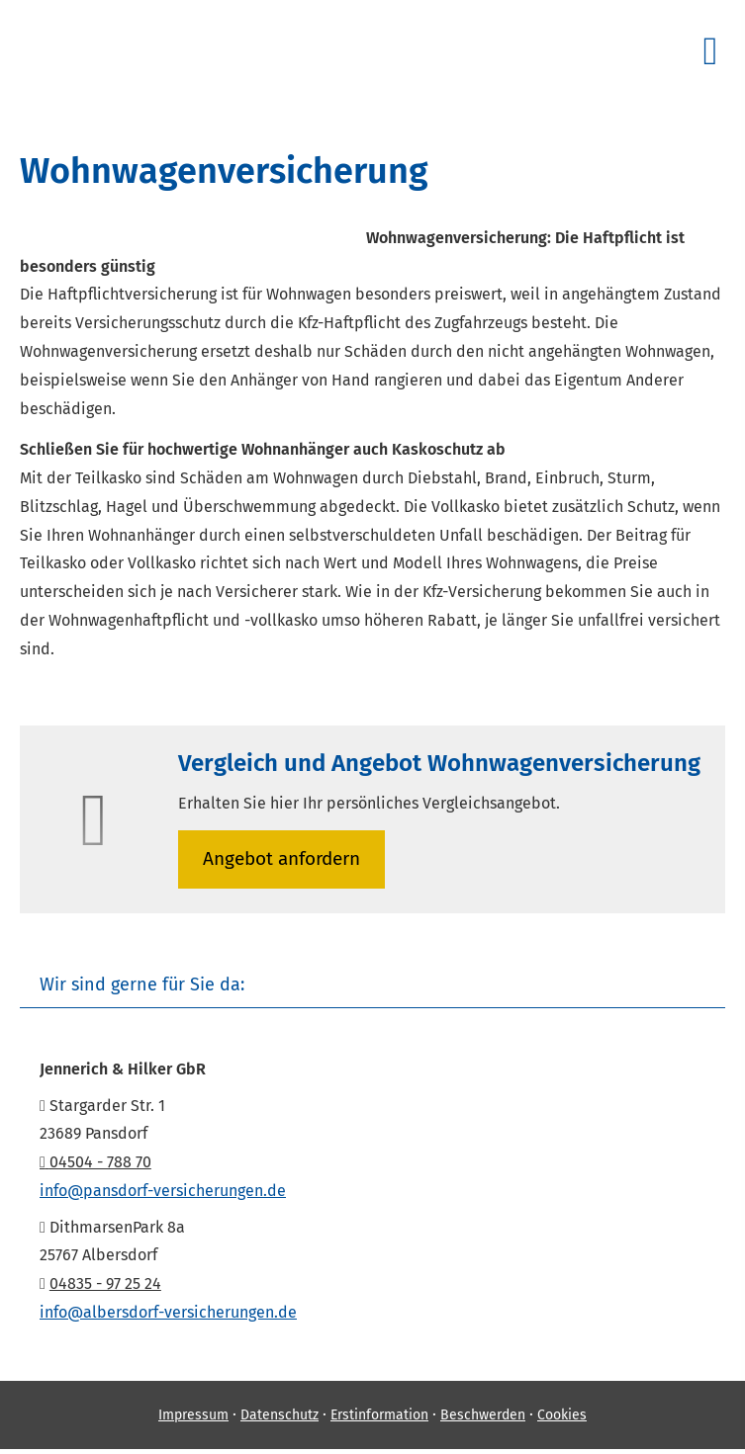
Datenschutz (279, 1415)
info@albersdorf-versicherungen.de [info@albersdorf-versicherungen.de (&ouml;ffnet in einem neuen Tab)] (168, 1312)
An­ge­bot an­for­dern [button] (281, 858)
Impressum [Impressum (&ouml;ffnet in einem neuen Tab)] (193, 1415)
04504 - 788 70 (95, 1162)
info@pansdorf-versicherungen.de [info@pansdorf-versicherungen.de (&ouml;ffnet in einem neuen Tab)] (163, 1190)
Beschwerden (482, 1415)
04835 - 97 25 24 (105, 1283)
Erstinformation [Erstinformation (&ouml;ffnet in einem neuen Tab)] (379, 1415)
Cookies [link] (562, 1415)
